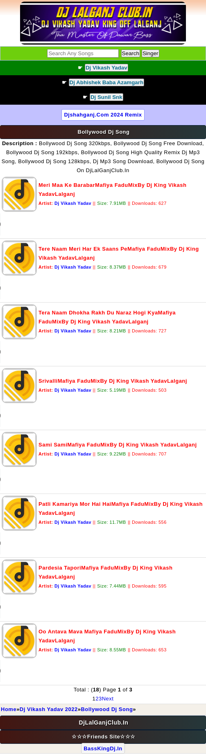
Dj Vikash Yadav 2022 (49, 709)
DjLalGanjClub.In (104, 722)
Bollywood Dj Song (107, 709)
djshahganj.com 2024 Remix (103, 115)
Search (130, 53)
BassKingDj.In (103, 748)
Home (8, 709)
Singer (150, 53)
